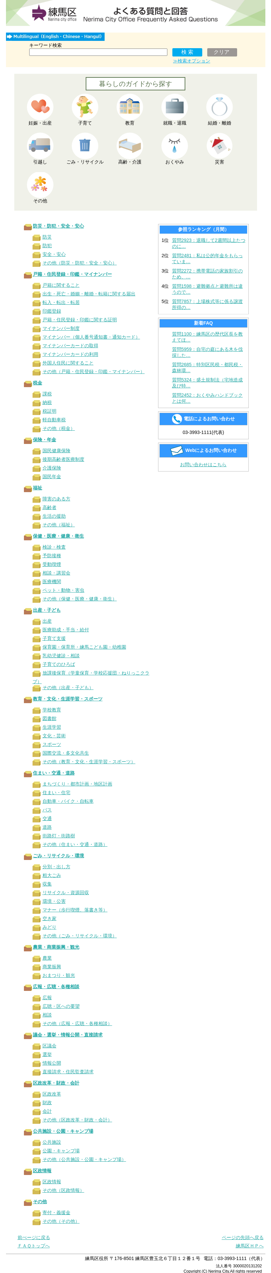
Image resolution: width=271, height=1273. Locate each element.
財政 (47, 1102)
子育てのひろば (59, 664)
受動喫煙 (52, 564)
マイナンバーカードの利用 (70, 354)
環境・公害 (54, 901)
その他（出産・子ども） (68, 687)
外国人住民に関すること (68, 363)
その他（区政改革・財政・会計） (77, 1119)
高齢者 (49, 507)
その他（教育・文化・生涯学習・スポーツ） (89, 761)
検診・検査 (54, 547)
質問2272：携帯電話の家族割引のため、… (207, 273)
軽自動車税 (54, 419)
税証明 (49, 411)
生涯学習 (52, 727)
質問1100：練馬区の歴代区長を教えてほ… (207, 337)
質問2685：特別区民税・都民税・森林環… (207, 367)
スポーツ (52, 744)
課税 (47, 393)
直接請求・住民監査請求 (68, 1071)
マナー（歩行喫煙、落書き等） (75, 909)
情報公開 (52, 1063)
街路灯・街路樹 (59, 835)
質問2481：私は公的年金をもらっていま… (207, 258)
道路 (47, 827)
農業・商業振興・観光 (56, 947)
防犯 (47, 245)
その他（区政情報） (63, 1190)
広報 (47, 997)
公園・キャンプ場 (61, 1150)
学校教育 (52, 709)
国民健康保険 (56, 450)
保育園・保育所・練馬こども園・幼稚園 (84, 647)
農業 (47, 958)
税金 (37, 382)
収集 (47, 884)
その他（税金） (59, 428)
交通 (47, 818)
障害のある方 (56, 498)
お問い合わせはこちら (203, 464)
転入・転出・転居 (61, 302)
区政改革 (52, 1094)
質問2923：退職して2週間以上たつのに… (208, 243)
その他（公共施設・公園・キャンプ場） (84, 1159)
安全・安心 (54, 254)
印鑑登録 (52, 311)
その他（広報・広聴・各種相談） (77, 1023)
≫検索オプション (191, 60)
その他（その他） (61, 1221)
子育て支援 (54, 638)
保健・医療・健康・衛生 (58, 536)
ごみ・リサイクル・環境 (58, 855)
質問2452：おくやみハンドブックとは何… (207, 398)
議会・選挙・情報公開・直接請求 (68, 1034)
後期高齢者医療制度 (63, 459)
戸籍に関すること (61, 285)
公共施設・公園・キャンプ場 (63, 1131)
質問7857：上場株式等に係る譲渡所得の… (207, 304)
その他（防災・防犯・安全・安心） (80, 262)
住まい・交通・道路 (54, 773)
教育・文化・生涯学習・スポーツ (68, 698)
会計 (47, 1111)
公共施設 (52, 1142)
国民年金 (52, 476)
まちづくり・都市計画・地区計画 (77, 784)
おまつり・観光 (59, 975)
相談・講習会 (56, 573)
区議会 (49, 1045)
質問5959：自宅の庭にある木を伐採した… (207, 352)
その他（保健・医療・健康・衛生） (80, 598)
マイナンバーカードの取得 (70, 345)
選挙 (47, 1054)
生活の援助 (54, 516)
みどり (49, 927)
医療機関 (52, 581)
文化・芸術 (54, 735)
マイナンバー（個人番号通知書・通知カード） (91, 337)
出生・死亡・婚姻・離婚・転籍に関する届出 (89, 293)
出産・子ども (47, 610)
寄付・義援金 (56, 1212)
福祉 (37, 487)
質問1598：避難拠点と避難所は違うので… (207, 289)
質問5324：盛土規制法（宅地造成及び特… (207, 382)
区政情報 (42, 1170)
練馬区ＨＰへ (250, 1245)
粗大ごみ (52, 875)
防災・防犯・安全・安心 (58, 226)
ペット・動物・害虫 (63, 590)
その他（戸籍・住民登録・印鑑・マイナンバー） (94, 371)
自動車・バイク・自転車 (68, 801)
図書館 (49, 718)
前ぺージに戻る (34, 1237)
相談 (47, 1014)
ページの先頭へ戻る (243, 1237)
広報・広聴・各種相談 (56, 986)
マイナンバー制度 (61, 328)
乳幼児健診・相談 (61, 655)
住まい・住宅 (56, 792)
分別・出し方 (56, 866)
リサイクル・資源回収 (66, 892)
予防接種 (52, 555)
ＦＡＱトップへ (34, 1245)
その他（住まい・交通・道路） (75, 844)
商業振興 (52, 966)
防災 (47, 237)
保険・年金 (44, 439)
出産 (47, 621)
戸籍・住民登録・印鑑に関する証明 (80, 319)
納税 (47, 402)
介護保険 (52, 468)
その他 (40, 1201)
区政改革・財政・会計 (56, 1083)
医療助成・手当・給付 (66, 629)
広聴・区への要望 (61, 1006)
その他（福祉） (59, 524)
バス (47, 809)
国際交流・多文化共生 (66, 753)
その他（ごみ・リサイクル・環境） (80, 935)
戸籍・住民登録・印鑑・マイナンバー (72, 274)
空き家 (49, 918)
